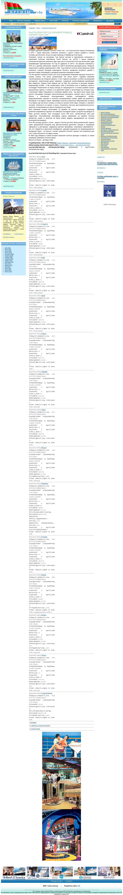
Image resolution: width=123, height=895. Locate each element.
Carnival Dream (46, 693)
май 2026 (8, 248)
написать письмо (20, 23)
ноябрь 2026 (9, 257)
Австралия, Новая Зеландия (109, 130)
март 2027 (8, 263)
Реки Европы (105, 142)
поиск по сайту (82, 23)
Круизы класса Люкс (93, 890)
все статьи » (101, 181)
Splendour (44, 483)
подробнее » (7, 234)
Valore (43, 410)
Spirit (43, 296)
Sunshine (33, 722)
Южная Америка (106, 128)
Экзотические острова (108, 141)
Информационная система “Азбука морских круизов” (39, 890)
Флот (11, 21)
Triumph (44, 372)
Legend (43, 190)
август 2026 (8, 252)
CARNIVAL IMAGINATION (40, 726)
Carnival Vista (35, 729)
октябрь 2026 (9, 255)
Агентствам (53, 21)
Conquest (44, 224)
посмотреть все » (8, 57)
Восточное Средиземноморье (110, 115)
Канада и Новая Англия (108, 125)
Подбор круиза (40, 21)
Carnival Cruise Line (49, 28)
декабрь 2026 (9, 259)
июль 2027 (8, 270)
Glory (43, 157)
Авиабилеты (97, 21)
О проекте (69, 881)
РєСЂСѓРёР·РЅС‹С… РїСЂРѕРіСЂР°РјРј (74, 145)
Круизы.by (16, 8)
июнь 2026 (8, 249)
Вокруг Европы (62, 143)
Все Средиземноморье (108, 114)
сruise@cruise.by (111, 14)
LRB (78, 886)
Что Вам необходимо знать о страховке (107, 177)
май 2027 (8, 266)
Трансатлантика (106, 139)
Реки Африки (105, 147)
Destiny (43, 615)
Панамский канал (106, 123)
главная (8, 23)
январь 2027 (8, 260)
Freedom (44, 537)
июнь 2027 (8, 268)
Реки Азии (104, 145)
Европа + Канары (106, 120)
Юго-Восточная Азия (107, 131)
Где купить (110, 21)
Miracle (44, 448)
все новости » (101, 167)
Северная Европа (106, 119)
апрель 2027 (9, 265)
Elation (43, 575)
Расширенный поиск (109, 39)
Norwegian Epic (8, 48)
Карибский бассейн (107, 122)
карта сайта (32, 23)
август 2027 (8, 271)
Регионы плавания (24, 21)
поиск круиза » (19, 234)
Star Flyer (6, 176)
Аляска (103, 126)
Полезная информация (81, 21)
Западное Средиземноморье (79, 143)
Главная (32, 28)
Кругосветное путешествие (109, 137)
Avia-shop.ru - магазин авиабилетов (65, 890)
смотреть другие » (9, 237)
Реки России (104, 144)
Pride (43, 257)
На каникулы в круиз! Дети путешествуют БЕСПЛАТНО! (107, 163)
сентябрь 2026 (9, 254)
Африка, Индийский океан (109, 136)
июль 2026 (8, 251)
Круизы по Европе (81, 890)
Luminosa (13, 139)
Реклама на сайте (57, 881)
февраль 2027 (9, 262)
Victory (43, 655)
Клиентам (65, 21)
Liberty (43, 334)
